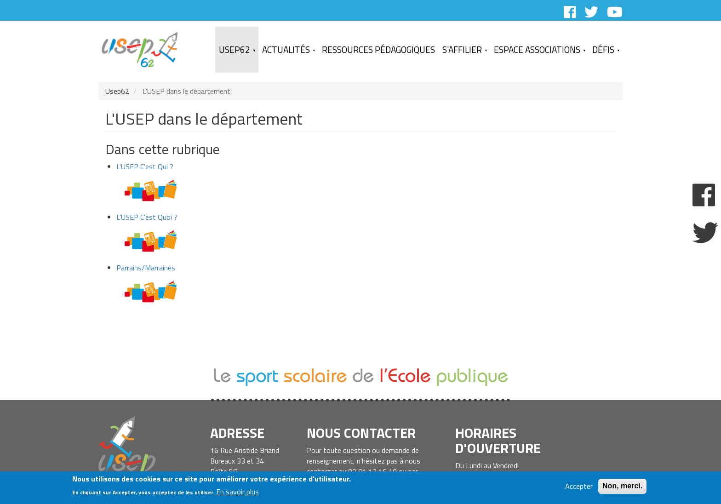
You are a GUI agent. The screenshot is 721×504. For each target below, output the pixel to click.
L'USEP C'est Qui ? (144, 166)
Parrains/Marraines (145, 267)
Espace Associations (539, 49)
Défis (605, 49)
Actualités (288, 49)
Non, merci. (622, 486)
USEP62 (237, 49)
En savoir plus (237, 492)
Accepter (579, 486)
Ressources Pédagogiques (378, 49)
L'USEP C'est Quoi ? (146, 217)
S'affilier (464, 49)
